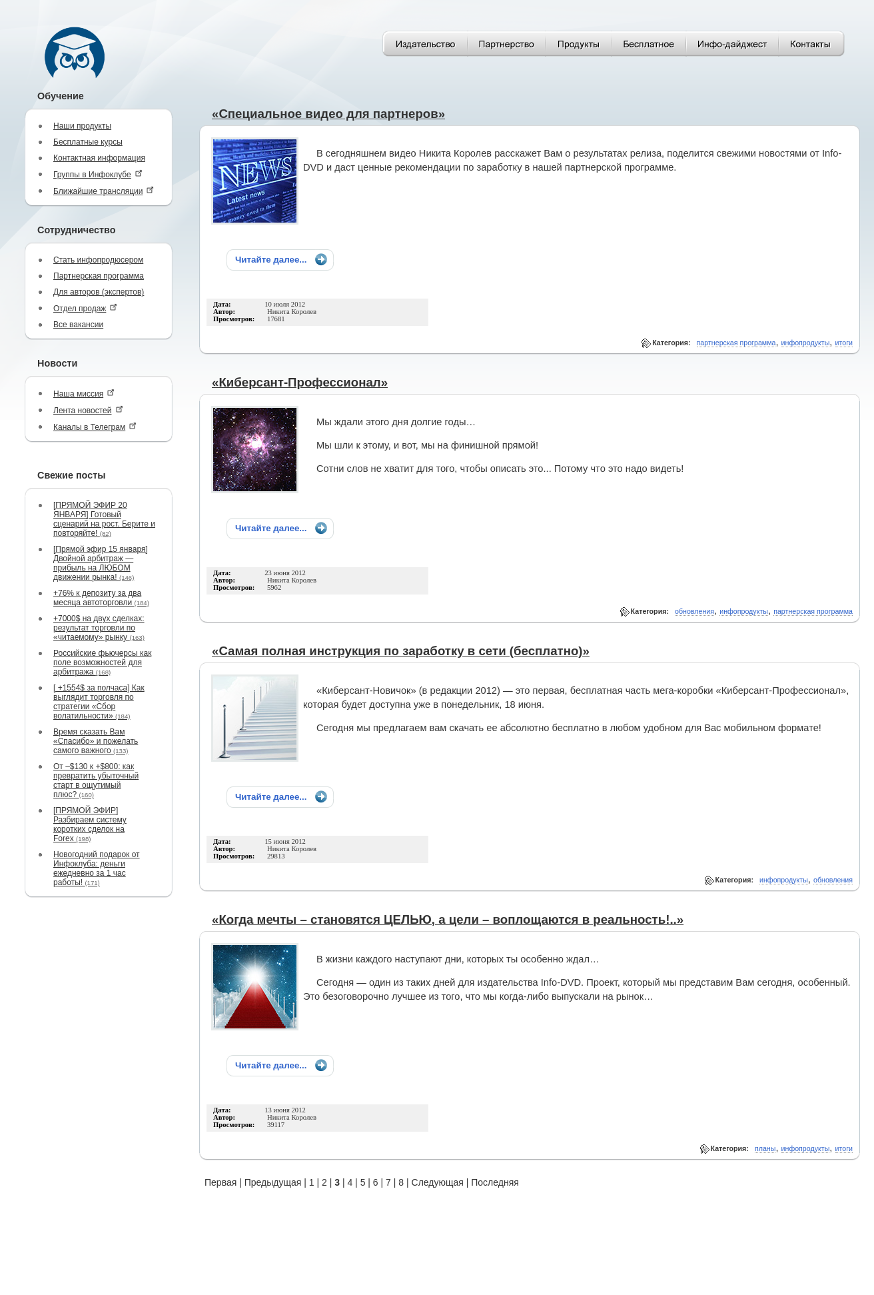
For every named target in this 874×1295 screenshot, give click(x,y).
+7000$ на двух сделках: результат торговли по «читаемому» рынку (99, 628)
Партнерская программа (98, 276)
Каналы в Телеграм (95, 427)
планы (765, 1148)
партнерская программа (736, 343)
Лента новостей (88, 410)
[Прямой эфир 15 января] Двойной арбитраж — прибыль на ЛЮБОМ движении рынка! (100, 563)
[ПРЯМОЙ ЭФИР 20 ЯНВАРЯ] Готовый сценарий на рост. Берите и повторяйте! (104, 519)
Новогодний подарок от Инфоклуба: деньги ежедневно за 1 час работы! (96, 868)
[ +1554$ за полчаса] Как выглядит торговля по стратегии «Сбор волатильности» (99, 701)
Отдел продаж (85, 308)
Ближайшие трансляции (103, 191)
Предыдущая (273, 1182)
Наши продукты (82, 126)
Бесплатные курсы (88, 142)
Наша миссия (84, 394)
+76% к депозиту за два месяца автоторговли (101, 598)
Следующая (438, 1182)
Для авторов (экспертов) (98, 292)
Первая (220, 1182)
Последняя (495, 1182)
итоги (844, 343)
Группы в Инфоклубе (98, 174)
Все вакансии (78, 324)
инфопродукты (805, 343)
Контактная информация (99, 158)
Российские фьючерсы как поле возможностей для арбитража (102, 662)
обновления (694, 611)
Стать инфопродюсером (98, 260)
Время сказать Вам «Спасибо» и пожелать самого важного (95, 741)
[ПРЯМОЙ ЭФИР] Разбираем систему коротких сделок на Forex (90, 824)
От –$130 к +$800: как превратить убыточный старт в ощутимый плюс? (96, 780)
